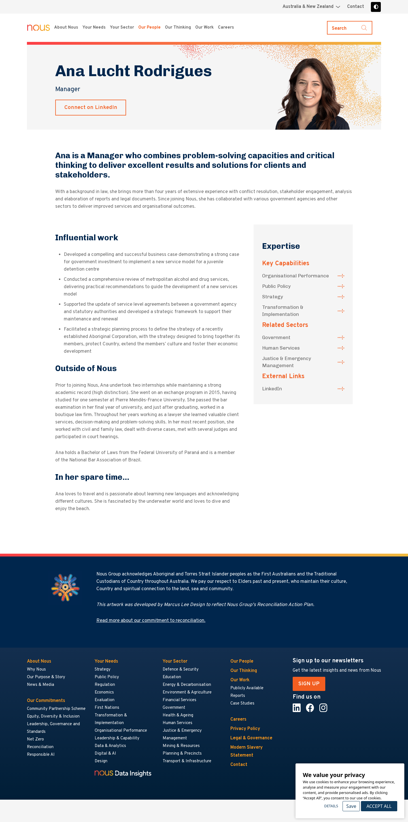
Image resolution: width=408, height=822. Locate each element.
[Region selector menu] (311, 7)
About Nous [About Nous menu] (66, 27)
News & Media (40, 685)
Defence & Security (181, 669)
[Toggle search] (349, 28)
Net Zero (35, 739)
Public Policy (276, 286)
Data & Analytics (110, 746)
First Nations (107, 707)
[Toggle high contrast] (376, 7)
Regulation (105, 685)
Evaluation (104, 700)
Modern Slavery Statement (246, 751)
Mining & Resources (181, 746)
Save (351, 806)
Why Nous (36, 669)
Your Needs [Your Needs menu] (94, 27)
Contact (355, 7)
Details (331, 805)
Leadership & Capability (117, 738)
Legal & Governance (251, 738)
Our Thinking (178, 27)
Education (172, 677)
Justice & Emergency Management (286, 362)
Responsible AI (41, 754)
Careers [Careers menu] (226, 27)
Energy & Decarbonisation (187, 685)
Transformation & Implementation (282, 310)
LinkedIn (272, 388)
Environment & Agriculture (187, 692)
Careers (238, 719)
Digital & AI (105, 753)
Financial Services (179, 700)
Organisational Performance (295, 276)
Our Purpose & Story (46, 677)
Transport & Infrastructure (187, 761)
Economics (104, 692)
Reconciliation (40, 747)
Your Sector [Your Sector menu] (122, 27)
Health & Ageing (178, 715)
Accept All (378, 806)
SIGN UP (309, 683)
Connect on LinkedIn (90, 107)
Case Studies (242, 703)
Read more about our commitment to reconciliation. (150, 621)
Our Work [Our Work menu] (204, 27)
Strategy (272, 296)
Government (276, 337)
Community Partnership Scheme (56, 709)
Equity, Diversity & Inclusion (53, 716)
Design (101, 761)
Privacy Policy (245, 729)
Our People (149, 27)
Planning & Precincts (182, 753)
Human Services (281, 348)
